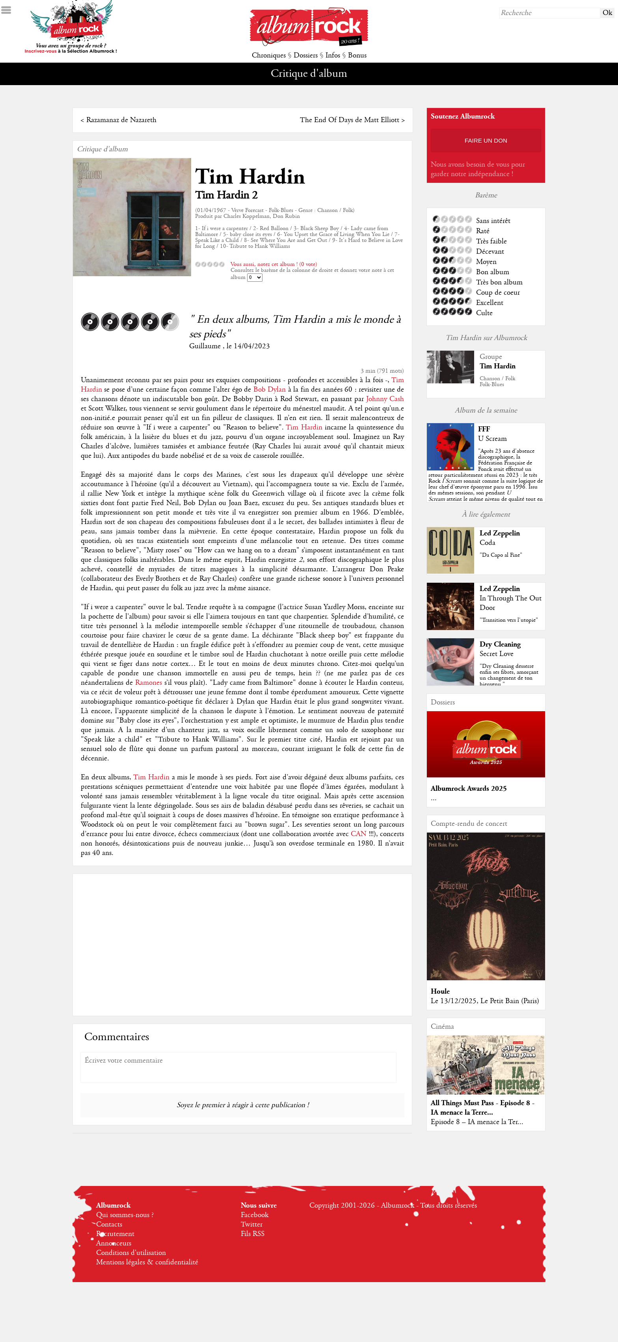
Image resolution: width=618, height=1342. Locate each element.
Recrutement (115, 1234)
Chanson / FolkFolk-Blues (497, 381)
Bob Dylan (269, 389)
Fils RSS (252, 1234)
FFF (484, 429)
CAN (360, 834)
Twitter (251, 1224)
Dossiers (306, 55)
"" (485, 481)
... (434, 798)
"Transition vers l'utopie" (509, 620)
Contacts (109, 1224)
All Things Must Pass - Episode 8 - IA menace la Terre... (482, 1108)
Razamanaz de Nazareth (121, 120)
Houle (440, 991)
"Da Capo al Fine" (501, 555)
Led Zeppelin (500, 533)
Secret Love (497, 654)
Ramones (149, 683)
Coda (487, 543)
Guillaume (206, 346)
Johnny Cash (385, 399)
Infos (333, 55)
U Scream (492, 439)
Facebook (254, 1215)
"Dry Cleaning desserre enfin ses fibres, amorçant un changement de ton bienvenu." (509, 675)
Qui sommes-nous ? (125, 1215)
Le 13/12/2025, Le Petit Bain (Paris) (485, 1001)
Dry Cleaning (500, 644)
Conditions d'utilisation (131, 1253)
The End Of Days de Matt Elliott (349, 120)
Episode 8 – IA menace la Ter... (477, 1122)
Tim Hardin (250, 177)
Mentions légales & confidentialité (147, 1262)
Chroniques (269, 55)
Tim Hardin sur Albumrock (486, 338)
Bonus (357, 55)
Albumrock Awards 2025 (469, 788)
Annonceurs (113, 1243)
